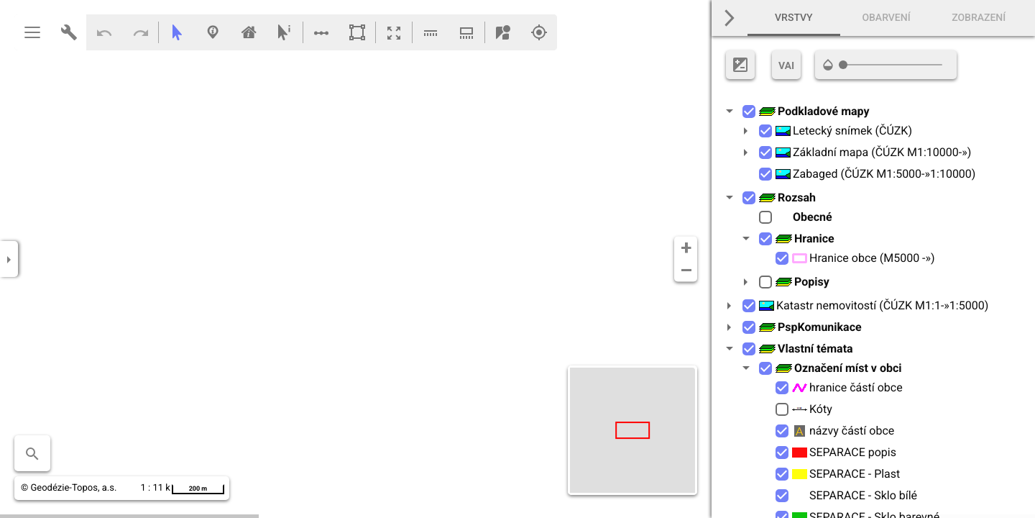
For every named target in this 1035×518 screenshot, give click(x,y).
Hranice (804, 238)
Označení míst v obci (838, 368)
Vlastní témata (805, 348)
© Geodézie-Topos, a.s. (68, 488)
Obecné (803, 217)
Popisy (802, 281)
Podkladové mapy (814, 111)
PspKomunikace (810, 327)
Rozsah (787, 197)
